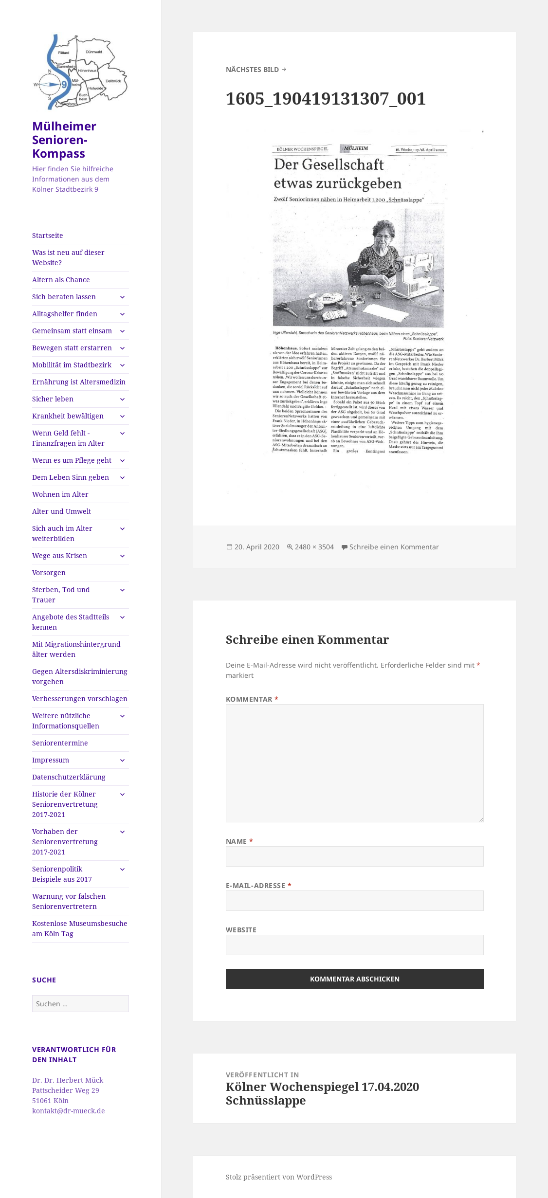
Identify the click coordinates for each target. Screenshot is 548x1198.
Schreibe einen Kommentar (394, 546)
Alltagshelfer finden (64, 313)
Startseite (47, 235)
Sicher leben (52, 398)
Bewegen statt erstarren (72, 347)
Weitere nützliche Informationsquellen (65, 720)
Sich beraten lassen (64, 296)
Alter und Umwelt (61, 511)
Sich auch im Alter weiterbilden (62, 533)
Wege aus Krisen (59, 555)
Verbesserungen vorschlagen (80, 698)
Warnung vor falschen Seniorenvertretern (69, 901)
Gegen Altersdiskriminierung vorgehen (80, 676)
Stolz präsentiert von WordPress (279, 1176)
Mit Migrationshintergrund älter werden (76, 649)
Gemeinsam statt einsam (72, 330)
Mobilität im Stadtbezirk (71, 364)
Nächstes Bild (252, 69)
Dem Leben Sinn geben (70, 477)
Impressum (50, 759)
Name (240, 841)
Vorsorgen (49, 572)
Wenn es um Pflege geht (71, 460)
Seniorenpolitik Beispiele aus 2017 (62, 874)
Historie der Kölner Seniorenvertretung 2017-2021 (65, 804)
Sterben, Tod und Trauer (61, 594)
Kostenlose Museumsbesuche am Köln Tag (80, 928)
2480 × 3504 (314, 546)
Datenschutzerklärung (69, 776)
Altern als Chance (61, 279)
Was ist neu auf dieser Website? (68, 257)
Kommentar (252, 699)
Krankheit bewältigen (68, 415)
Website (241, 929)
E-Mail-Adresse (259, 885)
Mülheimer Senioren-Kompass (64, 139)
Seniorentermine (60, 742)
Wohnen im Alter (60, 494)
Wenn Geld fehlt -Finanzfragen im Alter (68, 438)
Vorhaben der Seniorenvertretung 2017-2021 (65, 841)
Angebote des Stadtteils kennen (70, 622)
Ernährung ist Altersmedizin (79, 381)
